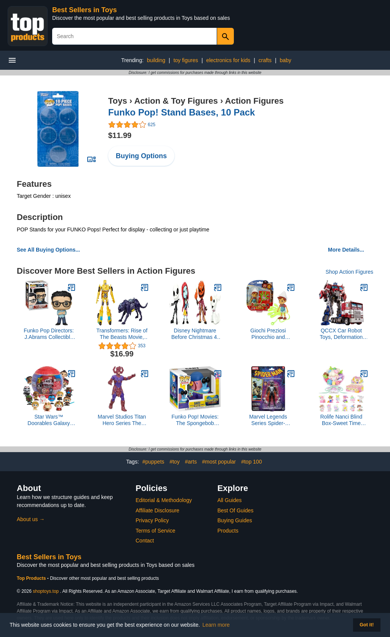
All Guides (229, 500)
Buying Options (141, 156)
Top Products (32, 578)
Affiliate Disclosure (157, 510)
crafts (265, 60)
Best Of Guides (235, 510)
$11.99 (119, 135)
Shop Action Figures (349, 272)
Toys (117, 101)
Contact (145, 541)
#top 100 (251, 462)
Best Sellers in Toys (84, 10)
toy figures (185, 60)
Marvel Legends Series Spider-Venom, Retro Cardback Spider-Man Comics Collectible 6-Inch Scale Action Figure (268, 420)
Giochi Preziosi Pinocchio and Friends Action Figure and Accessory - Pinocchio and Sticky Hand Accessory (268, 333)
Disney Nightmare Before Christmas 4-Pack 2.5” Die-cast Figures (195, 333)
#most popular (219, 462)
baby (285, 60)
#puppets (153, 462)
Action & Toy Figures (176, 101)
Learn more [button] (216, 625)
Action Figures (254, 101)
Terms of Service (155, 531)
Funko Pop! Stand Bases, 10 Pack (181, 112)
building (156, 60)
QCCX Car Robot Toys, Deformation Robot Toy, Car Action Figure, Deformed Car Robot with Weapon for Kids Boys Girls (341, 333)
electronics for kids (228, 60)
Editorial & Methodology (164, 500)
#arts (191, 462)
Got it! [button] (367, 624)
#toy (174, 462)
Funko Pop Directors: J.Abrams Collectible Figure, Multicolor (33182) (49, 333)
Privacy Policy (152, 520)
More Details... (346, 250)
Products (227, 531)
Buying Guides (234, 520)
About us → (31, 519)
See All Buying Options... (48, 250)
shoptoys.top (46, 591)
